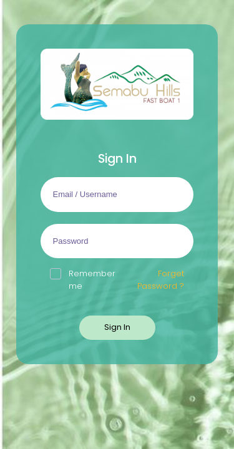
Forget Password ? (160, 280)
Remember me (82, 280)
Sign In (117, 327)
